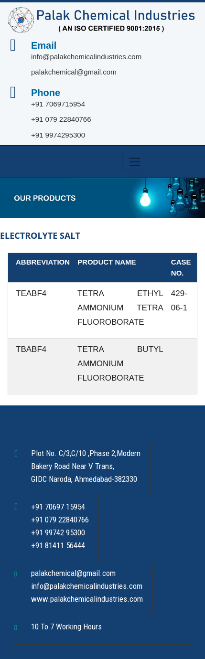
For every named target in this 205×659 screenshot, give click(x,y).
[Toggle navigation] (135, 162)
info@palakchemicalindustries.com (86, 57)
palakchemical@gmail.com (74, 72)
